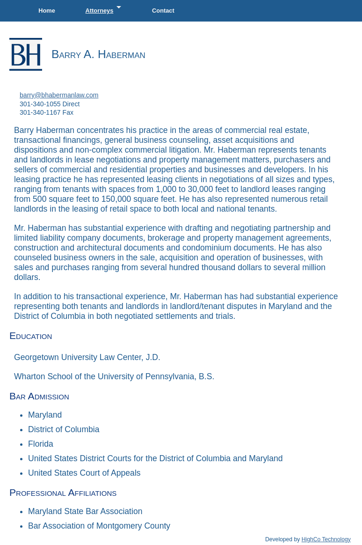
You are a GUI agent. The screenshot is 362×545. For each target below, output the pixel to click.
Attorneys (105, 7)
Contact (163, 10)
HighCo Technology (326, 539)
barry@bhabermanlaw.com (59, 95)
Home (46, 10)
